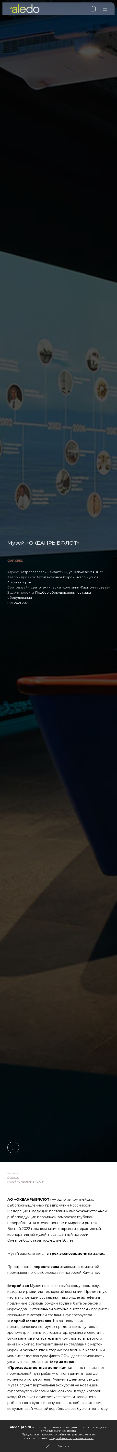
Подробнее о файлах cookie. (71, 1438)
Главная (12, 1173)
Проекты (13, 1177)
